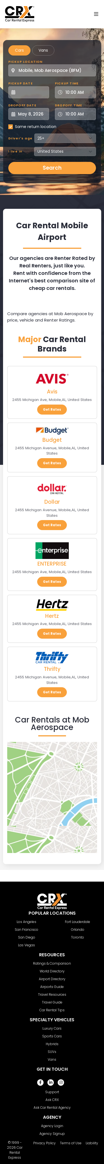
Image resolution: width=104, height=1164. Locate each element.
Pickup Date (20, 83)
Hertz (52, 616)
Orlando (77, 929)
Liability (92, 1143)
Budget (52, 440)
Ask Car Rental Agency (52, 1107)
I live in (15, 151)
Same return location (35, 126)
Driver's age (20, 138)
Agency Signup (52, 1133)
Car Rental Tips (52, 1010)
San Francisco (26, 929)
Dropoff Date (22, 105)
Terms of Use (71, 1143)
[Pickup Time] (78, 92)
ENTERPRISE (52, 564)
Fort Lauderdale (77, 921)
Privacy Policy (44, 1143)
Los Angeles (26, 921)
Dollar (52, 502)
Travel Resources (52, 994)
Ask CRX (52, 1099)
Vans (43, 50)
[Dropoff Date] (32, 114)
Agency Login (52, 1125)
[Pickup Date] (32, 92)
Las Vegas (26, 945)
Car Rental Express (15, 1152)
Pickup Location (25, 61)
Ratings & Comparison (52, 963)
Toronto (77, 937)
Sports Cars (52, 1036)
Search (52, 168)
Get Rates (52, 409)
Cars (19, 50)
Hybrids (52, 1044)
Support (52, 1092)
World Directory (52, 971)
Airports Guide (52, 986)
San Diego (26, 937)
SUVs (52, 1051)
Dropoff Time (68, 105)
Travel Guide (52, 1002)
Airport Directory (52, 979)
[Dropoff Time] (78, 114)
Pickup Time (66, 83)
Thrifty (52, 669)
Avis (52, 391)
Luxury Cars (52, 1028)
